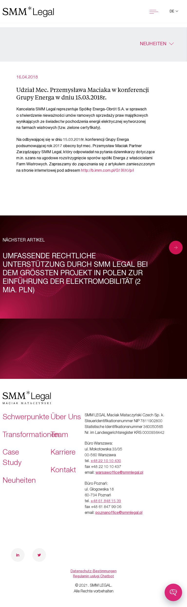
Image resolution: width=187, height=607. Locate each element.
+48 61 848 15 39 (106, 501)
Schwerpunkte (26, 417)
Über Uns (66, 417)
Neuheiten (153, 44)
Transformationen (31, 435)
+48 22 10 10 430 (106, 461)
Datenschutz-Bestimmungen (94, 571)
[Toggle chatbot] (173, 592)
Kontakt (63, 470)
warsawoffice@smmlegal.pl (119, 473)
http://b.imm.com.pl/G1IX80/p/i (107, 171)
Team (59, 435)
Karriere (63, 453)
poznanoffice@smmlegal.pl (118, 513)
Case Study (12, 458)
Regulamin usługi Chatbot (93, 576)
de (172, 11)
